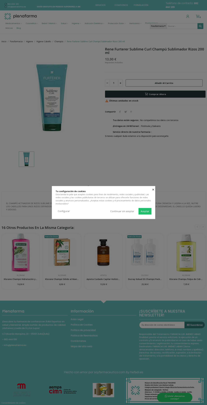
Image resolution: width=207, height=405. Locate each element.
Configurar (64, 211)
